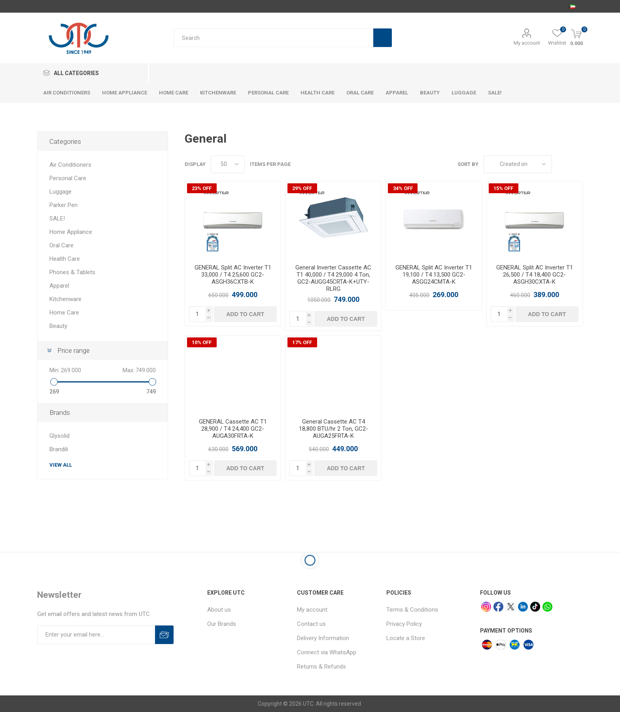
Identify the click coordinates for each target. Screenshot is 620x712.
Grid (562, 164)
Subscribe (164, 634)
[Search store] (273, 37)
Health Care (64, 258)
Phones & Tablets (72, 272)
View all (60, 465)
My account (527, 43)
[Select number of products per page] (228, 164)
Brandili (58, 449)
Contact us (311, 623)
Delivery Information (323, 638)
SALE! (57, 218)
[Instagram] (486, 607)
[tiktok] (535, 607)
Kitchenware (65, 299)
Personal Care (67, 178)
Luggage (60, 191)
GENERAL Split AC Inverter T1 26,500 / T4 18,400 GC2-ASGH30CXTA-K (534, 274)
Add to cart (245, 314)
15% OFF (503, 188)
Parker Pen (63, 205)
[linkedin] (523, 607)
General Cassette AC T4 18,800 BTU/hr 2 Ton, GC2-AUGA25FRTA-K (333, 428)
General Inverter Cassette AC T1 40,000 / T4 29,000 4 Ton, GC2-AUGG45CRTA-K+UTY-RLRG (333, 278)
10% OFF (202, 342)
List (577, 164)
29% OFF (302, 188)
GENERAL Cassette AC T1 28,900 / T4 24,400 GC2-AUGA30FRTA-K (233, 428)
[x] (511, 607)
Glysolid (59, 435)
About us (219, 609)
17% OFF (302, 342)
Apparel (59, 285)
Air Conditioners (70, 164)
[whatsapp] (547, 607)
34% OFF (403, 188)
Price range (73, 350)
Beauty (58, 326)
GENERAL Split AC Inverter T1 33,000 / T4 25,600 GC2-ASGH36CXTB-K (233, 274)
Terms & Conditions (412, 609)
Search (382, 37)
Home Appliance (70, 231)
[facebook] (498, 607)
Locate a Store (405, 638)
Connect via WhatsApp (326, 652)
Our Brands (221, 623)
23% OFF (202, 188)
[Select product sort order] (518, 164)
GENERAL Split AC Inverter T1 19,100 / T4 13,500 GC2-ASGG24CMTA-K (433, 274)
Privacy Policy (404, 623)
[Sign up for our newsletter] (96, 634)
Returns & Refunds (321, 666)
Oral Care (61, 245)
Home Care (64, 312)
